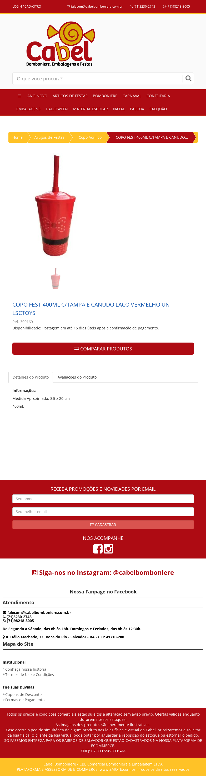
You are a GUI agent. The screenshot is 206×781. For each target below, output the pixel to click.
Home (17, 137)
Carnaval (132, 95)
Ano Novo (37, 95)
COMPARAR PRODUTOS (103, 348)
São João (158, 108)
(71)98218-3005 (176, 6)
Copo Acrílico (90, 137)
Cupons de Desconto (23, 694)
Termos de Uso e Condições (29, 674)
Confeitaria (158, 95)
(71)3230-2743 (142, 6)
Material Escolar (90, 108)
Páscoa (137, 108)
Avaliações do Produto (77, 377)
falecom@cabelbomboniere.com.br (95, 6)
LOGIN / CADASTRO (26, 6)
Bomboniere (105, 95)
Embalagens (28, 108)
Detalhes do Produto (31, 377)
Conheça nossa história (25, 669)
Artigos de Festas (70, 95)
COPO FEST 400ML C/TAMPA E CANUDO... (152, 137)
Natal (119, 108)
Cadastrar (103, 524)
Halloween (57, 108)
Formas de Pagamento (24, 699)
